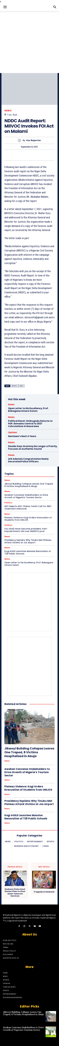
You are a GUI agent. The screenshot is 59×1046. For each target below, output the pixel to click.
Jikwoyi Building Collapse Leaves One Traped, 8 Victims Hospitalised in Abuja (29, 752)
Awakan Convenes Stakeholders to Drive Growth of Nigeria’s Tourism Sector (27, 772)
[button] (5, 7)
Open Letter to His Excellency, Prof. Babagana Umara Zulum (28, 409)
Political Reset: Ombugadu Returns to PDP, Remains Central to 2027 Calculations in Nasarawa (30, 423)
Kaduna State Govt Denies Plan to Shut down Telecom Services (15, 892)
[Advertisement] (29, 42)
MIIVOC (14, 386)
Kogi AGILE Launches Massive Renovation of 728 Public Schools (27, 552)
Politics (8, 503)
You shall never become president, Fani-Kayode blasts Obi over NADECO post (26, 530)
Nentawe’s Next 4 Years (22, 436)
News (7, 110)
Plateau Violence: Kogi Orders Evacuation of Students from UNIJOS (28, 519)
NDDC (21, 386)
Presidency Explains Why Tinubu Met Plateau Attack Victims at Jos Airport (27, 541)
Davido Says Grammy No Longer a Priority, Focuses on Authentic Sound (32, 447)
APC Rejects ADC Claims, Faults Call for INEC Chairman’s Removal (28, 507)
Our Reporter (33, 140)
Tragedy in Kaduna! (44, 892)
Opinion (12, 432)
